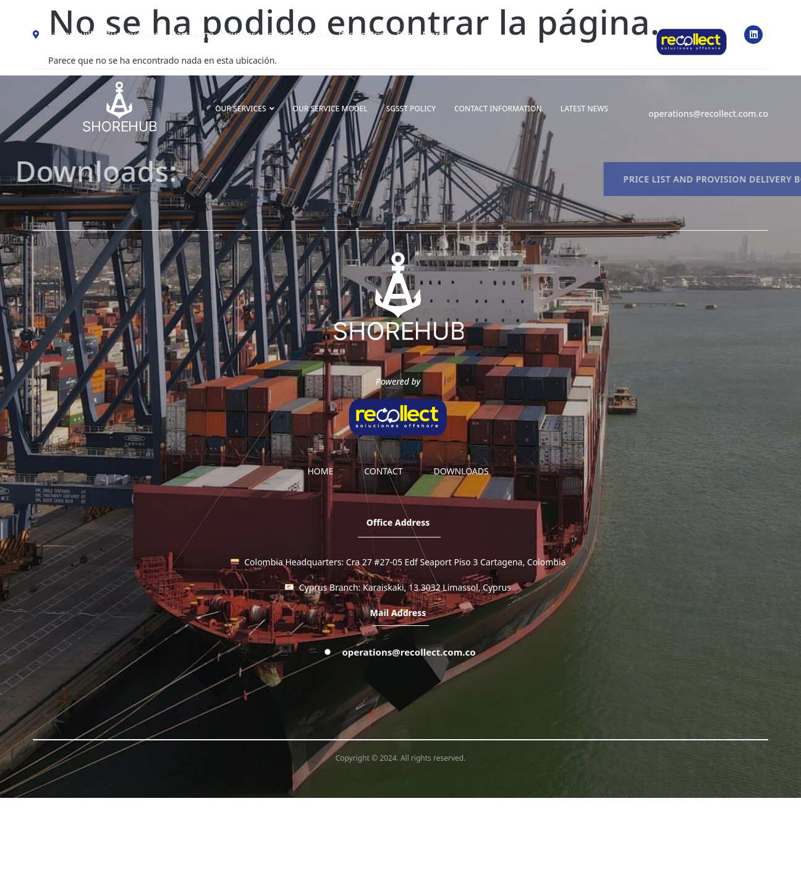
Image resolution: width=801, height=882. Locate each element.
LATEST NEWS (584, 108)
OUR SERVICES (244, 108)
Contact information (498, 108)
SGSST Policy (411, 108)
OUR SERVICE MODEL (330, 108)
